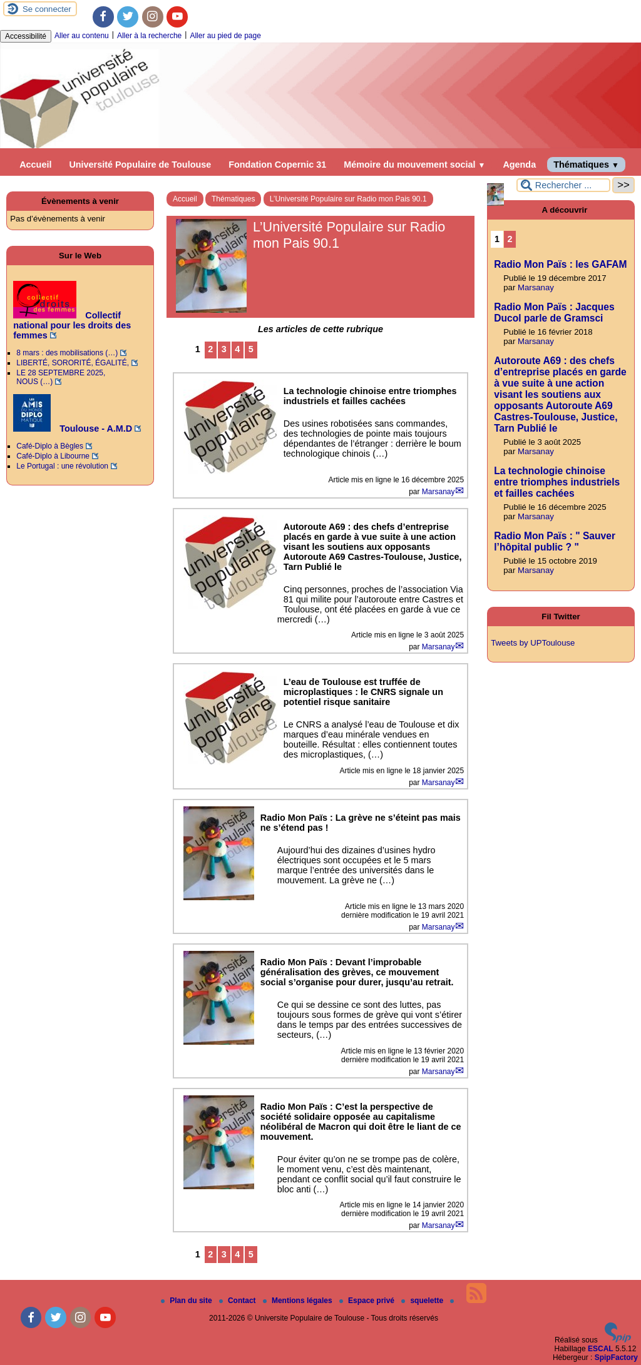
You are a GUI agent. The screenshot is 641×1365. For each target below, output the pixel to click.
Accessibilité (25, 36)
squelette (423, 1300)
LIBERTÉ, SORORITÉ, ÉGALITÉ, (72, 362)
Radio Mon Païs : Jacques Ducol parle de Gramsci (554, 312)
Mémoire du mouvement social (414, 165)
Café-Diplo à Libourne (53, 456)
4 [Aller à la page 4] (237, 349)
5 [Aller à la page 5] (251, 349)
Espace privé (367, 1300)
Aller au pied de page (225, 35)
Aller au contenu (81, 35)
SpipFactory (616, 1357)
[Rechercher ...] (563, 185)
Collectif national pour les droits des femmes (72, 325)
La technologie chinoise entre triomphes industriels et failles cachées (557, 482)
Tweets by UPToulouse (533, 642)
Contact (238, 1300)
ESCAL (600, 1348)
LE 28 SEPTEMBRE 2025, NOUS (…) (60, 377)
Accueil (35, 165)
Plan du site (187, 1300)
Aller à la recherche (149, 35)
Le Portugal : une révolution (62, 466)
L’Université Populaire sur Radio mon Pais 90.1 (348, 199)
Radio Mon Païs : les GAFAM (560, 264)
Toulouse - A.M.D (72, 429)
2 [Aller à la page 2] (210, 349)
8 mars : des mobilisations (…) (67, 352)
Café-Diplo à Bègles (49, 446)
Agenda (519, 165)
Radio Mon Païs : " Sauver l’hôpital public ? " (554, 541)
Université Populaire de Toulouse (140, 165)
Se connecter (47, 9)
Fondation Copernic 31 (277, 165)
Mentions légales (298, 1300)
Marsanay (438, 491)
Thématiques (586, 165)
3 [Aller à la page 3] (224, 349)
